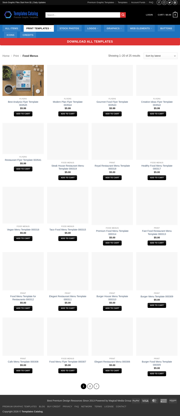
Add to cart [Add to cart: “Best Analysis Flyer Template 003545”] (23, 114)
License (109, 406)
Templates (122, 2)
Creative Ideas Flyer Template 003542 (157, 103)
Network (86, 406)
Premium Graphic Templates (100, 2)
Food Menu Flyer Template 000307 (67, 361)
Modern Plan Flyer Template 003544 (68, 103)
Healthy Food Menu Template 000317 (156, 167)
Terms (98, 406)
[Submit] (123, 15)
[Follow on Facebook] (159, 2)
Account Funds (138, 2)
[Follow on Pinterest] (174, 2)
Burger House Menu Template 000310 (112, 298)
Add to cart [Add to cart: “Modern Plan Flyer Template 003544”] (68, 114)
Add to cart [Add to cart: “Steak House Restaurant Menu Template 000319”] (68, 178)
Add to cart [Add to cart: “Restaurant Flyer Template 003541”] (23, 169)
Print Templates (38, 28)
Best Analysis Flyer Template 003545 (23, 103)
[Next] (96, 386)
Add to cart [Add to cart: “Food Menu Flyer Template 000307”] (68, 371)
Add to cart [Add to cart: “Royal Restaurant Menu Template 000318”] (112, 178)
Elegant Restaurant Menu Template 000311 (67, 298)
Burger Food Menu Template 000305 (157, 363)
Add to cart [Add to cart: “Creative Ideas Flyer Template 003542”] (157, 114)
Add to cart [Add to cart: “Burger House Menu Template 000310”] (112, 308)
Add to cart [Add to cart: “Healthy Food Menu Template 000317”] (157, 178)
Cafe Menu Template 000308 (23, 361)
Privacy (67, 406)
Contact (121, 406)
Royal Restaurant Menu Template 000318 (112, 167)
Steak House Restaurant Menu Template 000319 (67, 167)
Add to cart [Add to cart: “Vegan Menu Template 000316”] (23, 238)
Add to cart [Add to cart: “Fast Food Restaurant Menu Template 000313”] (157, 243)
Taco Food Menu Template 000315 (67, 229)
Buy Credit (53, 406)
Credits (28, 35)
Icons (10, 35)
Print (16, 55)
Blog (42, 406)
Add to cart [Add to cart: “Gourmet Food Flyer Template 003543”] (112, 114)
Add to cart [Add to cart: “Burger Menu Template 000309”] (157, 305)
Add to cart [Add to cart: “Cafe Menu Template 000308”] (23, 371)
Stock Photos (69, 28)
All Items (11, 28)
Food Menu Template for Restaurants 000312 (23, 298)
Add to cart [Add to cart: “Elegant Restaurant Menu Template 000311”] (68, 308)
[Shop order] (161, 56)
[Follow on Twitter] (169, 2)
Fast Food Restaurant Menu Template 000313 (157, 232)
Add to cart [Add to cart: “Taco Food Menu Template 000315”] (68, 238)
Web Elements (141, 28)
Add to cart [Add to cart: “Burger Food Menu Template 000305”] (157, 374)
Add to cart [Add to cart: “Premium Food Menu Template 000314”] (112, 243)
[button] (168, 15)
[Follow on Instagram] (164, 2)
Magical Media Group (120, 400)
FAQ (151, 2)
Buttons (166, 28)
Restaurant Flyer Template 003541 (23, 160)
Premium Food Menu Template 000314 (112, 232)
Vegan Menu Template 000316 (23, 229)
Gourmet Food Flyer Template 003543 (112, 103)
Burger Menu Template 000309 (156, 296)
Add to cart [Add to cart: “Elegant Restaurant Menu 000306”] (112, 371)
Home (6, 55)
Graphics (114, 28)
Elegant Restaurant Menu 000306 (112, 361)
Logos (92, 28)
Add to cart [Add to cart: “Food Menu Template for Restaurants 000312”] (23, 308)
